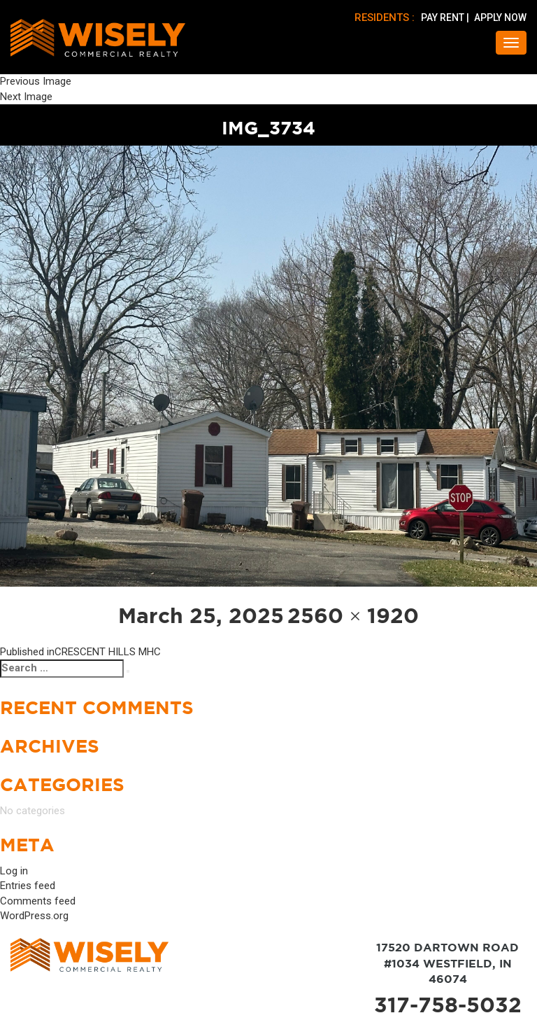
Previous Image (35, 81)
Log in (14, 871)
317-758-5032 (448, 1004)
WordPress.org (34, 915)
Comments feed (38, 901)
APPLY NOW (500, 17)
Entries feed (27, 885)
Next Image (26, 96)
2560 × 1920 (353, 615)
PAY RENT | (446, 17)
